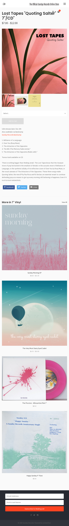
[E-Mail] (34, 187)
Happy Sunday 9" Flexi (35, 476)
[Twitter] (22, 187)
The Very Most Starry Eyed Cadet (34, 348)
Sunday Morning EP (34, 273)
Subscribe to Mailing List (34, 509)
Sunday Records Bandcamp (11, 135)
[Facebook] (9, 187)
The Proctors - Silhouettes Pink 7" (34, 403)
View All (64, 202)
